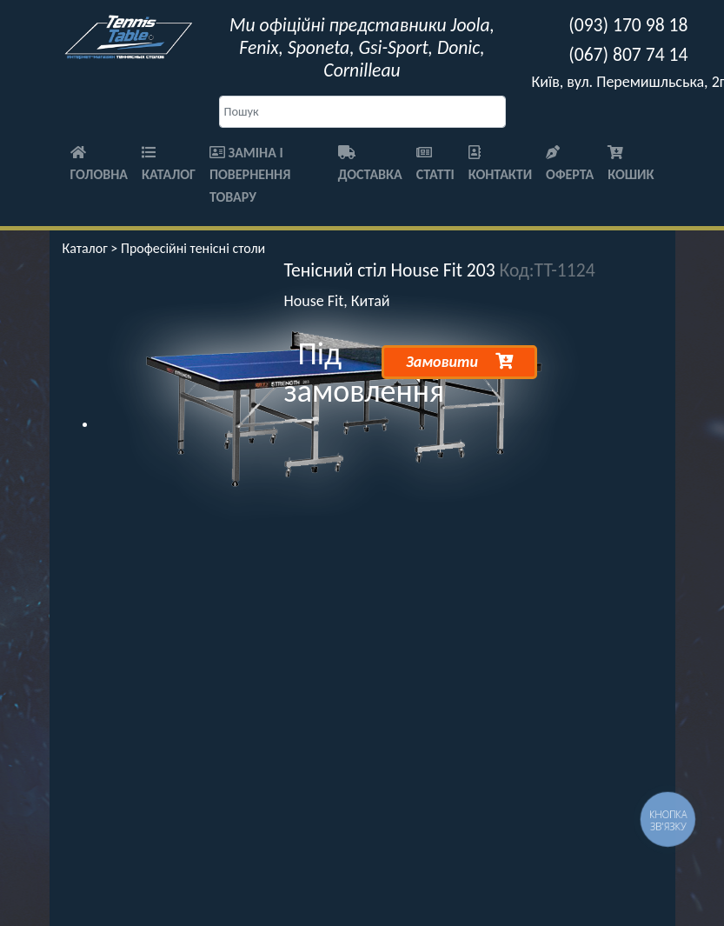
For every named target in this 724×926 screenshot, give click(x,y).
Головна (99, 164)
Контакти (500, 164)
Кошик (631, 164)
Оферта (570, 164)
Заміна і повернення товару (249, 174)
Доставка (370, 164)
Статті (435, 164)
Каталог (169, 164)
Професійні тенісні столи (193, 248)
